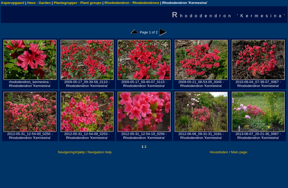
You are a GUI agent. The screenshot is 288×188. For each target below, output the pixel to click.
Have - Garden (39, 3)
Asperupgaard (12, 3)
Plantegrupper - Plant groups (78, 3)
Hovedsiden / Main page (228, 152)
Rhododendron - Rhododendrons (132, 3)
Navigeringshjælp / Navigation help (85, 152)
